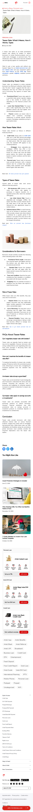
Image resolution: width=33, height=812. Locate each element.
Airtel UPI (7, 649)
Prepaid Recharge (7, 705)
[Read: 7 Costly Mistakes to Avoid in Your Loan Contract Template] (16, 528)
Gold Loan (24, 666)
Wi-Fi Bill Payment (7, 701)
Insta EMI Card (21, 670)
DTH (5, 657)
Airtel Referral (21, 644)
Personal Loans (6, 718)
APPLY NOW (24, 574)
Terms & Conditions (7, 747)
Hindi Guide (8, 670)
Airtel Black (8, 644)
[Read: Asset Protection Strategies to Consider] (16, 471)
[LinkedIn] (11, 448)
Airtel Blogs (5, 757)
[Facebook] (3, 448)
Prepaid (16, 683)
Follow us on (5, 784)
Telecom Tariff (6, 737)
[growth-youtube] (17, 784)
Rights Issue (5, 740)
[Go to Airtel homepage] (16, 3)
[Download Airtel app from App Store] (25, 780)
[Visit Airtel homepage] (3, 776)
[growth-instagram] (22, 784)
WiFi (19, 687)
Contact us (5, 803)
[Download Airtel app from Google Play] (15, 780)
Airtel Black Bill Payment (8, 714)
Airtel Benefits (20, 640)
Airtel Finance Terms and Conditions (11, 750)
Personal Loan (17, 8)
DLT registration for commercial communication (14, 799)
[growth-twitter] (19, 784)
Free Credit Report (10, 666)
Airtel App (7, 640)
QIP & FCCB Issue (7, 744)
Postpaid (7, 683)
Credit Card (22, 653)
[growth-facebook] (11, 784)
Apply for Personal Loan (15, 808)
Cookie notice (24, 795)
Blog (10, 8)
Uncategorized (9, 687)
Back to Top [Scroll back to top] (16, 788)
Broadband (19, 649)
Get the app (6, 780)
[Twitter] (7, 448)
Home (5, 8)
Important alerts (6, 795)
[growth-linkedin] (14, 784)
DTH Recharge (6, 711)
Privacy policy (15, 795)
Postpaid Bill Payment (8, 708)
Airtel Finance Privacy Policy (9, 753)
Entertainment (16, 657)
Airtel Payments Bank (7, 727)
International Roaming (12, 674)
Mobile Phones (9, 679)
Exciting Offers (6, 731)
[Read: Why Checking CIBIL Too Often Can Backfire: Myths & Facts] (16, 499)
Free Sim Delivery (7, 734)
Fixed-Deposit (9, 661)
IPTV (25, 674)
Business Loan (9, 653)
